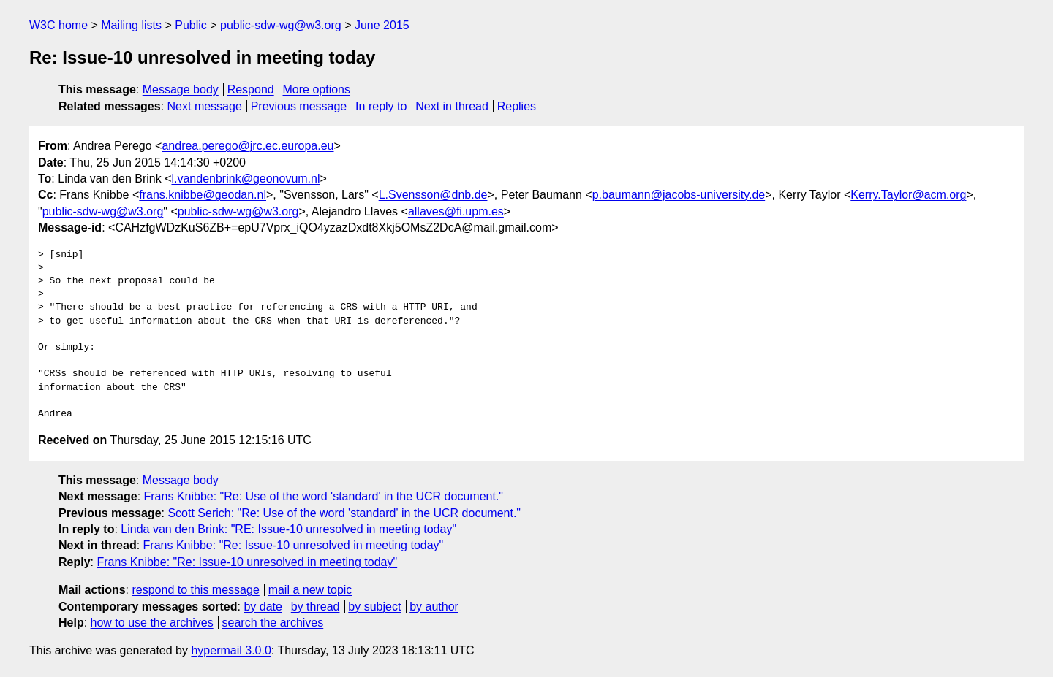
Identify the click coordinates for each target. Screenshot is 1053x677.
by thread (315, 606)
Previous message (299, 106)
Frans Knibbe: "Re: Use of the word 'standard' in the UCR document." (323, 496)
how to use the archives (152, 622)
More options (317, 89)
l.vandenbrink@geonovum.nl (245, 178)
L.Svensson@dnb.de (433, 194)
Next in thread (451, 106)
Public (191, 25)
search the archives (273, 622)
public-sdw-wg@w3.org (280, 25)
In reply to (381, 106)
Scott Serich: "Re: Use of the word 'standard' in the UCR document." (344, 513)
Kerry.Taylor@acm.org (908, 194)
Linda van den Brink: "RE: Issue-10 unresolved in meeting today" (288, 529)
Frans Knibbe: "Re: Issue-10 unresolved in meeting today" (293, 545)
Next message (204, 106)
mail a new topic (310, 590)
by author (434, 606)
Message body (181, 89)
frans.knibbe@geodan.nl (202, 194)
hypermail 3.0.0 (231, 650)
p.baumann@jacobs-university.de (679, 194)
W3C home (58, 25)
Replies (516, 106)
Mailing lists (131, 25)
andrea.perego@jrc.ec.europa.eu (247, 145)
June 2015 (382, 25)
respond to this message (195, 590)
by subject (374, 606)
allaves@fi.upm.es (456, 211)
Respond (250, 89)
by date (263, 606)
